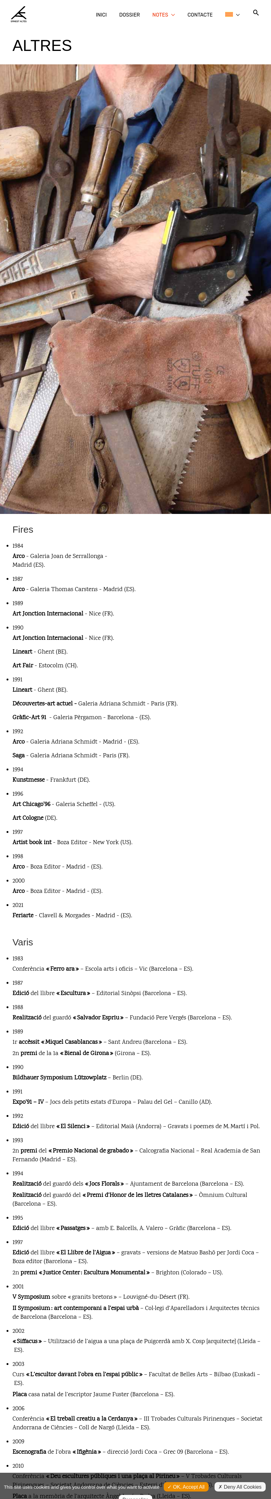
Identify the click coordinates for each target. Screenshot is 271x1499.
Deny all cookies (239, 1472)
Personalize (136, 1485)
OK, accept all (186, 1472)
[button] (190, 13)
